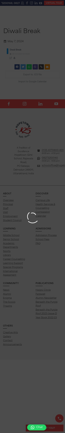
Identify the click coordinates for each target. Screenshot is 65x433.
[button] (36, 427)
